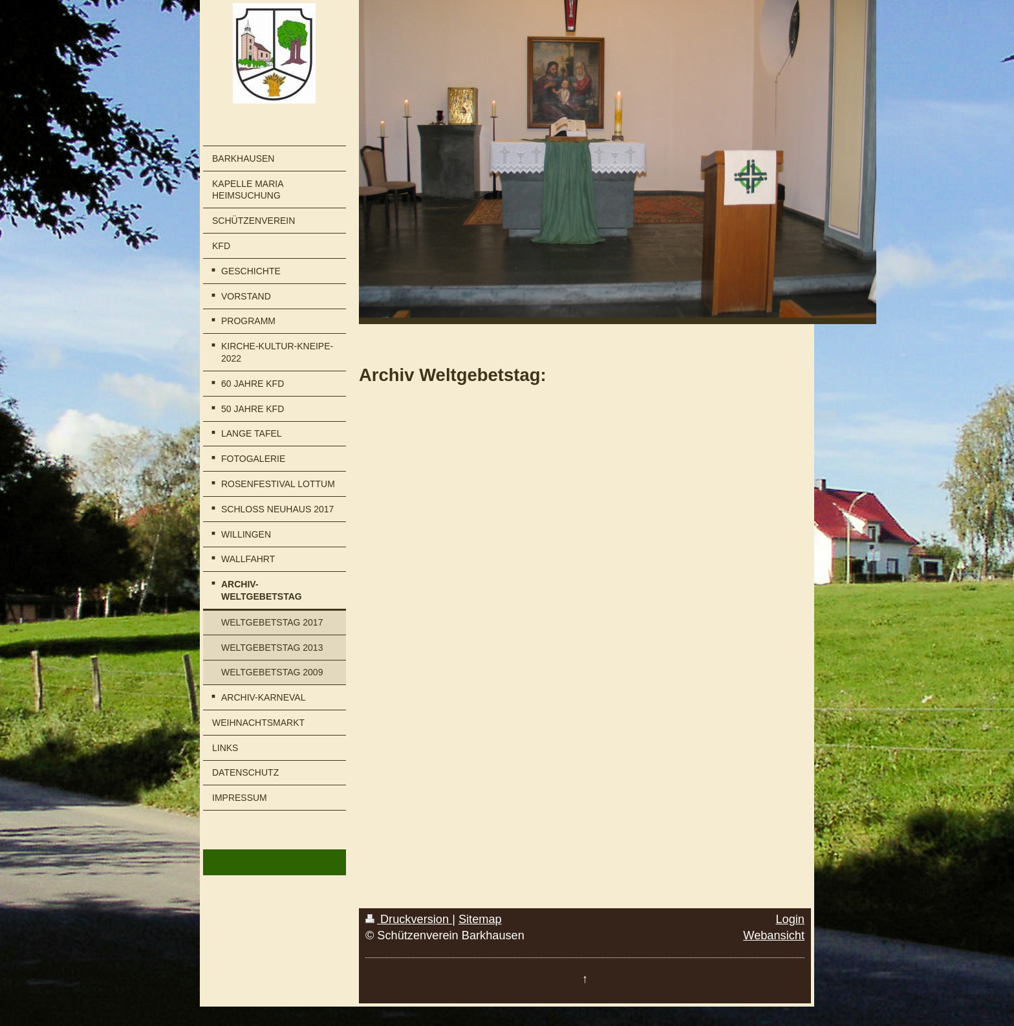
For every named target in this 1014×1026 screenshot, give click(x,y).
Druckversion (408, 919)
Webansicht (773, 935)
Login (789, 919)
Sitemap (480, 919)
